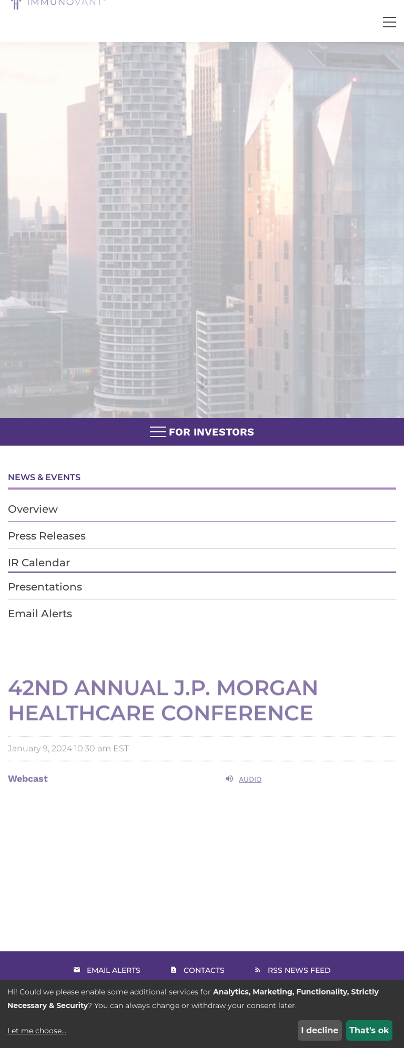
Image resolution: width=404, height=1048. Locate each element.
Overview (33, 509)
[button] (389, 22)
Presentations (45, 586)
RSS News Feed (299, 970)
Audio (243, 790)
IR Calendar (39, 562)
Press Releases (47, 536)
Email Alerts (40, 613)
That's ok (369, 1030)
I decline (319, 1030)
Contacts (204, 970)
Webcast (28, 789)
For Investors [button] (202, 432)
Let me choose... (36, 1030)
